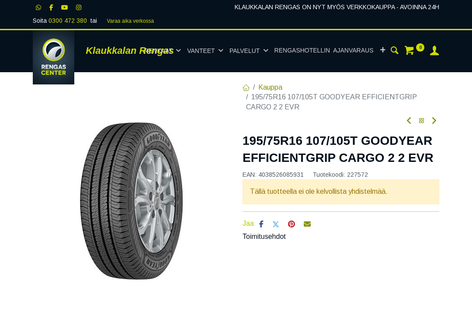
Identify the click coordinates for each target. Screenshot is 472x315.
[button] (383, 51)
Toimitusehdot (264, 236)
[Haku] (394, 51)
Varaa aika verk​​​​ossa (130, 21)
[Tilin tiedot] (434, 51)
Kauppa (270, 87)
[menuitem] (324, 51)
